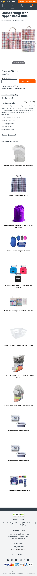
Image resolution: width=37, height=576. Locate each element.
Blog (24, 525)
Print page (32, 102)
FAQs (18, 534)
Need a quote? (7, 98)
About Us (5, 523)
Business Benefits (16, 525)
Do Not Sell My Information (24, 571)
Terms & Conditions (18, 538)
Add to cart (27, 81)
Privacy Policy (24, 536)
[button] (21, 6)
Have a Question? (9, 135)
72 (24, 89)
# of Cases (6, 78)
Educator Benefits (29, 523)
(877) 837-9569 (30, 2)
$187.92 (16, 86)
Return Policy (25, 534)
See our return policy (9, 95)
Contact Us (11, 534)
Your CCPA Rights (10, 571)
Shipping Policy (13, 536)
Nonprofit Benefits (16, 523)
